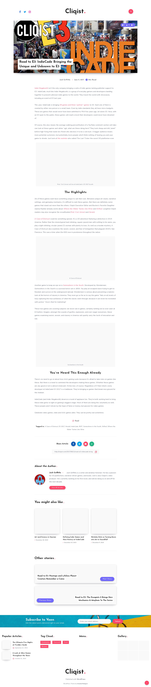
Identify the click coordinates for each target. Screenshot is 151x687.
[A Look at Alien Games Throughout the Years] (6, 655)
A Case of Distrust (51, 426)
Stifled (104, 426)
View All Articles (57, 487)
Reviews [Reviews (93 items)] (44, 646)
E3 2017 (62, 426)
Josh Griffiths (55, 473)
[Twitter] (25, 11)
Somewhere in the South (92, 426)
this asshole (62, 138)
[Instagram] (30, 11)
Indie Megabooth (41, 88)
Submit (117, 621)
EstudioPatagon (82, 683)
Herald (67, 426)
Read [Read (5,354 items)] (66, 642)
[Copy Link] (75, 451)
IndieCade (74, 426)
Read (77, 421)
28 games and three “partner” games (74, 105)
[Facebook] (20, 11)
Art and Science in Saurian (45, 537)
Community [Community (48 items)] (45, 642)
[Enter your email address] (94, 621)
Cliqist (75, 11)
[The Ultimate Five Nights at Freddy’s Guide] (6, 645)
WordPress (81, 679)
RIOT (81, 426)
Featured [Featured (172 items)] (57, 642)
